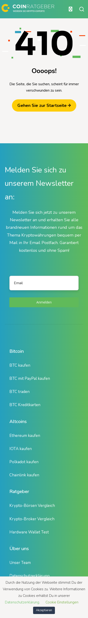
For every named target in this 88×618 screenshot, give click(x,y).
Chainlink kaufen (24, 475)
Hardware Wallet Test (29, 532)
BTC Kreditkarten (24, 405)
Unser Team (20, 562)
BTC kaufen (19, 365)
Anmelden (44, 302)
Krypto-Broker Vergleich (31, 519)
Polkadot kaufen (23, 462)
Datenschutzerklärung (29, 576)
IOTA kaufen (20, 448)
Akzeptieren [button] (44, 610)
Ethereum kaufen (24, 435)
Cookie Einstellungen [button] (62, 602)
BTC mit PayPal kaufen (29, 378)
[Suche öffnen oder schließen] (81, 9)
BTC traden (19, 391)
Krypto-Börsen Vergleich (32, 505)
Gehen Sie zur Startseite (44, 105)
